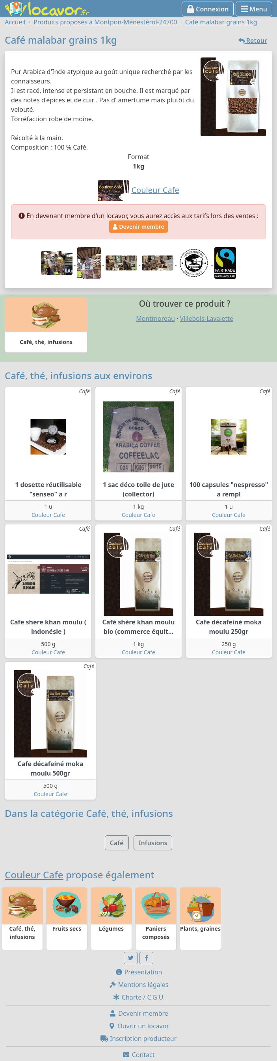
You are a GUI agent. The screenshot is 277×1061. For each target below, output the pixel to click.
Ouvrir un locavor (138, 1026)
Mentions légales (139, 984)
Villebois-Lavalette (206, 318)
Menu (254, 9)
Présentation (138, 972)
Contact (138, 1054)
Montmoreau (155, 318)
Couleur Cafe (48, 514)
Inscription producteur (138, 1038)
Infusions (153, 843)
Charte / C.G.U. (138, 997)
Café (117, 843)
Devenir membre (138, 226)
